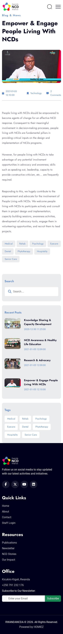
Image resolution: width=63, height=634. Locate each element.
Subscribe (53, 598)
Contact (6, 517)
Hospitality (42, 251)
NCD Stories (9, 554)
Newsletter (8, 548)
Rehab (22, 243)
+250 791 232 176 (13, 585)
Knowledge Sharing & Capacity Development (37, 322)
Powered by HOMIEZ (31, 626)
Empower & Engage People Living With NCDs (41, 382)
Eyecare (54, 243)
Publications (9, 542)
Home (5, 505)
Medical (9, 243)
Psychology (38, 243)
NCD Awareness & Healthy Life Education (40, 342)
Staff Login (8, 522)
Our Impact (8, 559)
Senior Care (11, 259)
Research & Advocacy (37, 360)
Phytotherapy (24, 251)
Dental (8, 251)
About (5, 511)
